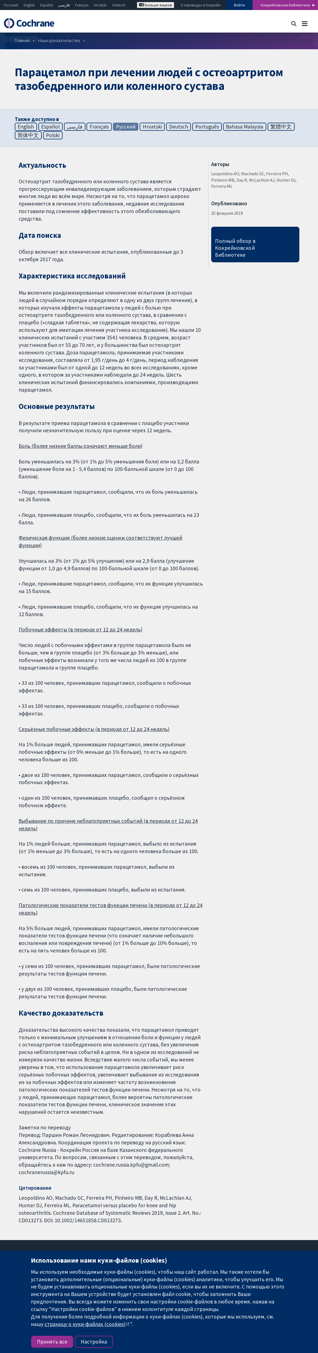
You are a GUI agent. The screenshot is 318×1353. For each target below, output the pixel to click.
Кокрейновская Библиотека (285, 5)
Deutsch (118, 5)
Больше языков (155, 5)
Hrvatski (100, 5)
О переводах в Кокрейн (201, 5)
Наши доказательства (59, 40)
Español (46, 5)
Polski (53, 135)
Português (207, 126)
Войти (239, 5)
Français (81, 5)
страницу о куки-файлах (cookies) (85, 1324)
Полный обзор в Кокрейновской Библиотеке (235, 248)
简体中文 (28, 135)
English (29, 5)
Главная (22, 40)
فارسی (64, 5)
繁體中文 (281, 126)
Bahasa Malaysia (244, 126)
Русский (11, 5)
